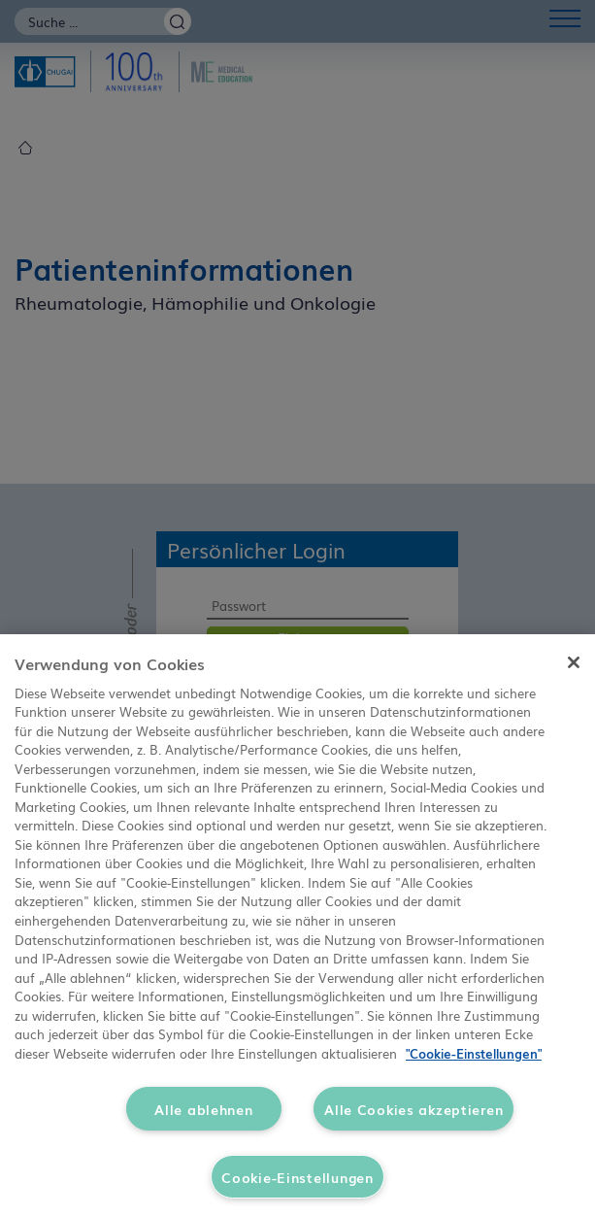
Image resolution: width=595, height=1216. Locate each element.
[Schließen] (573, 662)
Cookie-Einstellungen (297, 1176)
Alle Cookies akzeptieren (413, 1108)
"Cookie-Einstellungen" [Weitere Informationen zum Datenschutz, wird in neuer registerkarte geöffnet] (474, 1053)
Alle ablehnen (203, 1108)
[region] (297, 925)
